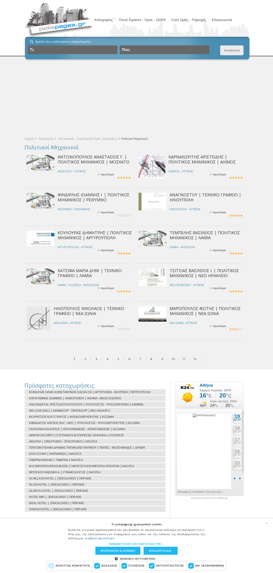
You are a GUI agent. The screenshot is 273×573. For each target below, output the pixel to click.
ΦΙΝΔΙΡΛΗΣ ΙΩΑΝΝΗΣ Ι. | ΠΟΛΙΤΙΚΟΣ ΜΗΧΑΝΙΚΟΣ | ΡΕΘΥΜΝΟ (93, 197)
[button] (136, 544)
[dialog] (136, 546)
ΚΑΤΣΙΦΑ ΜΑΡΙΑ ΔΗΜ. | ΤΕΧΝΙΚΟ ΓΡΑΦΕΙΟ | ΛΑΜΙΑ (90, 273)
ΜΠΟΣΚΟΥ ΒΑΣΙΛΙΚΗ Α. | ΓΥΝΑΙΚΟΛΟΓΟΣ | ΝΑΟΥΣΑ (64, 472)
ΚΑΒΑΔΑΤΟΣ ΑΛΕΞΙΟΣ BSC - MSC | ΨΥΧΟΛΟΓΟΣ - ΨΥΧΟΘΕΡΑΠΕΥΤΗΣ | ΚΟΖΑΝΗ (84, 423)
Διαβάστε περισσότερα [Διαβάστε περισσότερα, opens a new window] (99, 538)
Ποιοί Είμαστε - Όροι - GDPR (142, 19)
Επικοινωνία (222, 19)
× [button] (267, 523)
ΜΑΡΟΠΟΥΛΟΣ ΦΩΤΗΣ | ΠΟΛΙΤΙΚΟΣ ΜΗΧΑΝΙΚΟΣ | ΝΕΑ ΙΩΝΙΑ (205, 311)
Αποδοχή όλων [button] (160, 550)
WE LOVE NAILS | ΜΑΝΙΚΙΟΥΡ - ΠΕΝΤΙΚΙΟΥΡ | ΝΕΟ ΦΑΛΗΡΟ (69, 410)
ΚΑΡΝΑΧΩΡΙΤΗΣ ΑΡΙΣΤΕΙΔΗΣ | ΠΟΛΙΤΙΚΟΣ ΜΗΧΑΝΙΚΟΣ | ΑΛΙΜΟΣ (202, 159)
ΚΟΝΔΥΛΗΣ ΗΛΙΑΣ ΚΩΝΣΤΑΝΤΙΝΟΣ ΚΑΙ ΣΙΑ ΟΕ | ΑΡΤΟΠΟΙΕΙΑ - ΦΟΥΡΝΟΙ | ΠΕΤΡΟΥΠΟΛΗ (89, 392)
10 (173, 359)
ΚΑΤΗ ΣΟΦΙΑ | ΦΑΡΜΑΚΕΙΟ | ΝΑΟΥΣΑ (55, 454)
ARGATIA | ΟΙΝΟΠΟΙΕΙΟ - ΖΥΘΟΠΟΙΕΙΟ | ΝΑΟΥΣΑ (63, 441)
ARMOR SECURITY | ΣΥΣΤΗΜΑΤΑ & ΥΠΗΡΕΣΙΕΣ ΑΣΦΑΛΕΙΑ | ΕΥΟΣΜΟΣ (76, 435)
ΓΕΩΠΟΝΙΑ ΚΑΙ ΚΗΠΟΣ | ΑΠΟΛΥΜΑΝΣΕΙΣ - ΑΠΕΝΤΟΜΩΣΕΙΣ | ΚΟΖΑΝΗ (77, 429)
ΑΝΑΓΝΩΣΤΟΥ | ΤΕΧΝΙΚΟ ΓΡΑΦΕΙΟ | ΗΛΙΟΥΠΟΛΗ (205, 197)
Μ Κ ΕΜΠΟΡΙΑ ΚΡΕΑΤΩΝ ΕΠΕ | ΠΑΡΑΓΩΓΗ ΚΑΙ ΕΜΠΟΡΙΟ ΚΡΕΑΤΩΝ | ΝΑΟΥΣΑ (81, 466)
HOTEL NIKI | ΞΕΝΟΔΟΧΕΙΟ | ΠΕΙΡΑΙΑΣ (55, 497)
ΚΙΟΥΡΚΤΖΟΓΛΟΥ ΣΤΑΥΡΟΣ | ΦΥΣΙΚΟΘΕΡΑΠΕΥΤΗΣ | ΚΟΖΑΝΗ (71, 417)
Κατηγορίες (103, 19)
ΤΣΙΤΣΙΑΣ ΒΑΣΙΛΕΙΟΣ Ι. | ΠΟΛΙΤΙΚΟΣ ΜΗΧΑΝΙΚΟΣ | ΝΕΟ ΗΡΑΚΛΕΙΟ (204, 273)
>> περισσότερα (105, 174)
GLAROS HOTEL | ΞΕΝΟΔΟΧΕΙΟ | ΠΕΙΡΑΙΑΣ (58, 491)
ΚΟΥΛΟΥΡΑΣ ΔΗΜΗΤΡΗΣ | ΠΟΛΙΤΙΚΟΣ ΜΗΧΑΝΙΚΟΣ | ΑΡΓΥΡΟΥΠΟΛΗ (95, 235)
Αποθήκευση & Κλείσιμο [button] (118, 550)
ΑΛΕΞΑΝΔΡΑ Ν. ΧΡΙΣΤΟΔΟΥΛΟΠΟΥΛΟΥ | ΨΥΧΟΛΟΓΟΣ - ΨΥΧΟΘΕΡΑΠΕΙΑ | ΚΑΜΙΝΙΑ (86, 404)
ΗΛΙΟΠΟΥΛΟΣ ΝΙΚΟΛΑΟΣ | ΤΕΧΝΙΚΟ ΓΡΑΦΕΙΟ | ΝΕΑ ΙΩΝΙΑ (89, 311)
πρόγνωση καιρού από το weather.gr (209, 498)
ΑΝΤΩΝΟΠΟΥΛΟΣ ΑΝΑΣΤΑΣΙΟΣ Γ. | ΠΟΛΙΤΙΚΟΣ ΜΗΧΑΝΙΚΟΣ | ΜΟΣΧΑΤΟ (93, 159)
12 (195, 359)
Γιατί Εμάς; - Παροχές (188, 19)
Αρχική (29, 139)
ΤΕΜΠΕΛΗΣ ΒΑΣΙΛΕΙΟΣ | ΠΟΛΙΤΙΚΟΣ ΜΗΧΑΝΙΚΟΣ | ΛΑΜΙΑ (205, 235)
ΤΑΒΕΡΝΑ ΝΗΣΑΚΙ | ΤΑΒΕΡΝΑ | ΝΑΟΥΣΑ (56, 460)
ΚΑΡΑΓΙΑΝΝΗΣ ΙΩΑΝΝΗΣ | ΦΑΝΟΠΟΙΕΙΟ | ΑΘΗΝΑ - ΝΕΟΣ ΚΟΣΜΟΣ (75, 398)
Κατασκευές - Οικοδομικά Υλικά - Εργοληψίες (88, 139)
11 (184, 359)
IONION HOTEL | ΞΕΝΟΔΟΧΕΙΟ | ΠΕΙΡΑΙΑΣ (58, 509)
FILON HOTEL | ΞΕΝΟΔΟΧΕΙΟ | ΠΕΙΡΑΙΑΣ (57, 484)
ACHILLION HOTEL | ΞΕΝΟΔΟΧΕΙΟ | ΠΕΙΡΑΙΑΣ (60, 478)
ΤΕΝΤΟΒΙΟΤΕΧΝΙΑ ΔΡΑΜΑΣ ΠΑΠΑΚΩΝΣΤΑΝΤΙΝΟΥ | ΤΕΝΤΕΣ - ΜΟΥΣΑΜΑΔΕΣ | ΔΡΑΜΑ (87, 447)
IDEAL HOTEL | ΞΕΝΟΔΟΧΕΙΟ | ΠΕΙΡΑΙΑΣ (56, 503)
